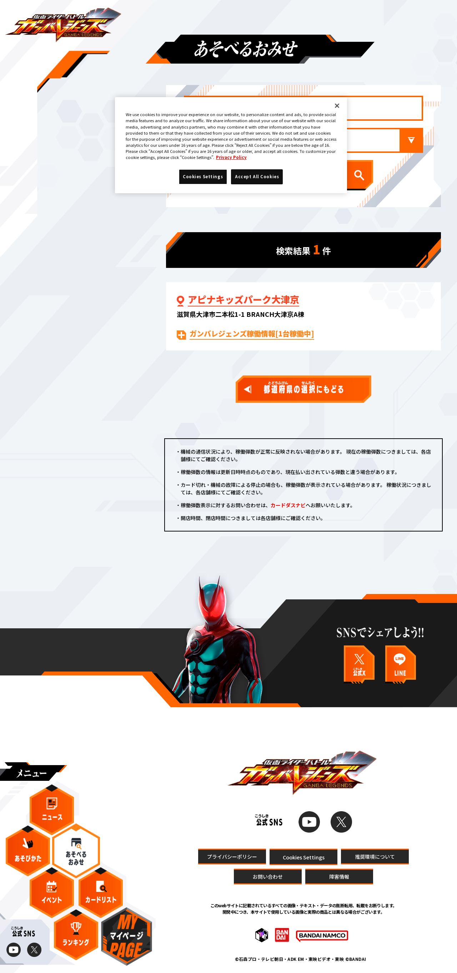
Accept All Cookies (257, 176)
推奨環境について (375, 856)
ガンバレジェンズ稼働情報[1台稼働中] (252, 333)
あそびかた (28, 850)
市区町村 (328, 140)
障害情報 (339, 876)
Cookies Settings (304, 856)
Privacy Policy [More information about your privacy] (231, 157)
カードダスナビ (288, 505)
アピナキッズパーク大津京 (243, 299)
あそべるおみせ (76, 850)
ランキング (76, 934)
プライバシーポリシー (232, 856)
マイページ (126, 936)
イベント (52, 892)
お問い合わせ (268, 876)
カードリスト (101, 892)
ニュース (52, 809)
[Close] (337, 106)
